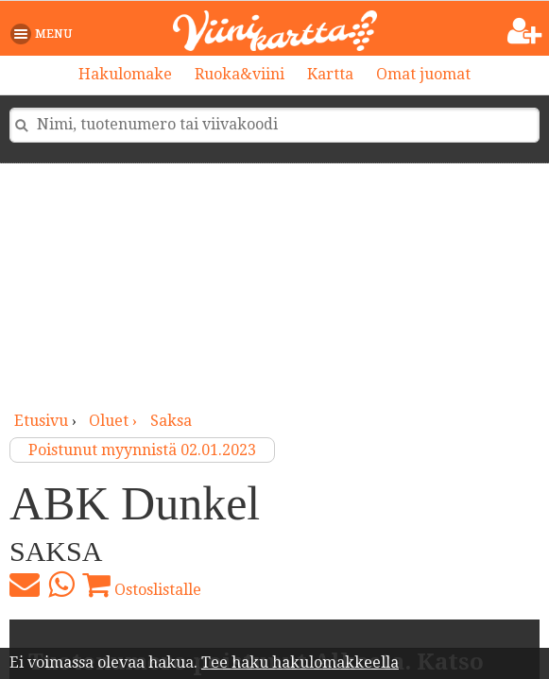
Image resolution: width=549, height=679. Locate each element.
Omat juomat (423, 74)
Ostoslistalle (141, 584)
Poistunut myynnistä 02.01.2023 (142, 450)
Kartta (330, 74)
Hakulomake (125, 74)
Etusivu (41, 421)
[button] (45, 34)
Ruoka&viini (239, 74)
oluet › (115, 421)
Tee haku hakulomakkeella (300, 662)
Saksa (171, 421)
